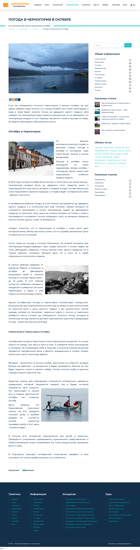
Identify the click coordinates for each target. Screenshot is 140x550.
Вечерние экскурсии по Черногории (80, 518)
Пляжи (113, 90)
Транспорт (113, 62)
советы (97, 148)
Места (96, 5)
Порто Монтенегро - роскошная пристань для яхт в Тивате (115, 118)
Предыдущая (19, 470)
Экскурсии (58, 5)
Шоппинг (113, 87)
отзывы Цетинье (113, 160)
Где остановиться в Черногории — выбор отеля (116, 104)
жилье (120, 151)
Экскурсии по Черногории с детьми (80, 515)
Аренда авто (113, 195)
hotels (104, 154)
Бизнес (113, 71)
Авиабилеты (113, 180)
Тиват (115, 157)
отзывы (112, 151)
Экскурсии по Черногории (76, 499)
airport (97, 154)
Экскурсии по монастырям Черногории (81, 521)
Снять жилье (113, 59)
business (121, 163)
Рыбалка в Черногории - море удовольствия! (114, 111)
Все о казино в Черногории (113, 130)
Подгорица (106, 157)
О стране (113, 78)
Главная (37, 5)
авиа (125, 154)
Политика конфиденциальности (119, 543)
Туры (46, 5)
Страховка (113, 183)
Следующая (39, 470)
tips (126, 148)
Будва (118, 154)
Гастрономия (113, 81)
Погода (113, 65)
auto (111, 154)
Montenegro (99, 160)
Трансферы (113, 192)
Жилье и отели (113, 189)
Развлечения (113, 68)
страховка (112, 163)
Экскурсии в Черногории (76, 527)
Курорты (86, 5)
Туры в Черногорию (116, 505)
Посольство (113, 75)
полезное (107, 148)
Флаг (96, 166)
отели (97, 157)
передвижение (101, 151)
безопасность (100, 163)
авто (127, 151)
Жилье (105, 5)
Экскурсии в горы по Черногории (79, 524)
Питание (116, 5)
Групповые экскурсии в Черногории (80, 509)
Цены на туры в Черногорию (120, 515)
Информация (73, 5)
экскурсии (118, 148)
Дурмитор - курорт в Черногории (115, 123)
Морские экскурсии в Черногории (79, 512)
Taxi (123, 160)
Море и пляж (113, 84)
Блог (125, 5)
